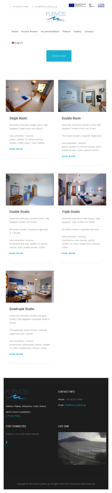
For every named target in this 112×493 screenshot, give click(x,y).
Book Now (59, 55)
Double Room (71, 118)
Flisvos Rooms (29, 31)
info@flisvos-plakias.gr (46, 6)
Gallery (78, 31)
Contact (89, 31)
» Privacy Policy (13, 415)
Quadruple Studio (21, 309)
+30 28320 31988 (20, 6)
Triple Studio (71, 212)
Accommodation (50, 31)
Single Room (18, 118)
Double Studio (19, 212)
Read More (16, 149)
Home (15, 31)
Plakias (67, 31)
